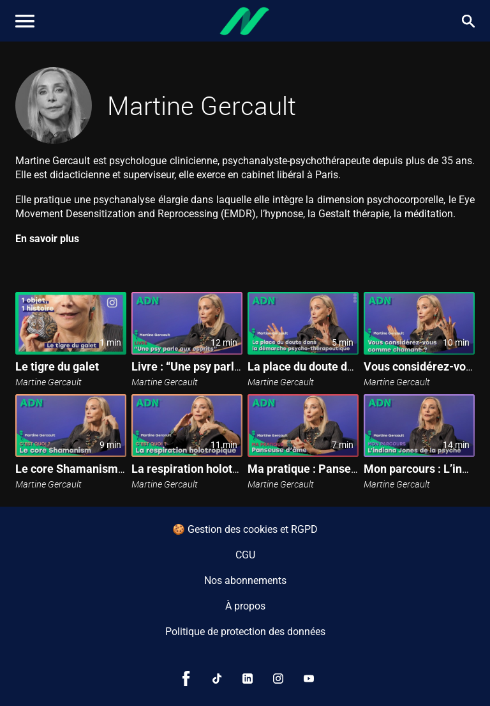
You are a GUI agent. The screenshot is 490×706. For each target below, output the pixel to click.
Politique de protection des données (245, 631)
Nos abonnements (245, 580)
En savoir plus (47, 239)
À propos (245, 606)
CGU (245, 555)
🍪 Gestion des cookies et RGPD (245, 529)
